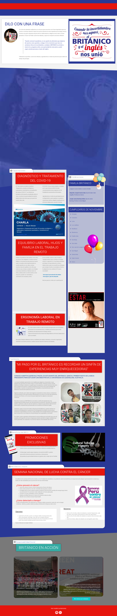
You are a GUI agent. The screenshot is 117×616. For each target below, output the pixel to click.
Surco (73, 262)
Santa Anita (75, 255)
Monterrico (75, 233)
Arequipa (74, 214)
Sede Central (75, 259)
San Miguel (75, 251)
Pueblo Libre (75, 236)
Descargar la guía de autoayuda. (50, 276)
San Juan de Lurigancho (79, 247)
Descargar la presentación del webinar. (52, 274)
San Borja (74, 240)
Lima (73, 221)
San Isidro (75, 244)
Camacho (74, 218)
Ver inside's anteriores (58, 608)
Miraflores (75, 229)
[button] (86, 214)
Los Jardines (75, 225)
